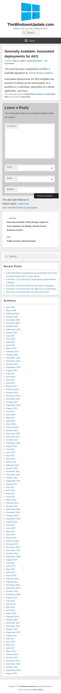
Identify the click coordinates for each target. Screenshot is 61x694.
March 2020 (11, 538)
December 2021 (13, 471)
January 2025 (12, 355)
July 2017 (10, 638)
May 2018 (10, 607)
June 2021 (10, 490)
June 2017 (10, 642)
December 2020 (13, 509)
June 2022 (10, 452)
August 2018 (11, 598)
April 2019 (10, 572)
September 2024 (13, 367)
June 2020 (10, 528)
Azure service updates (41, 73)
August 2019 (11, 560)
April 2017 (10, 648)
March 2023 (11, 424)
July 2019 (10, 563)
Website (10, 189)
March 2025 (11, 348)
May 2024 (10, 380)
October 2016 (12, 667)
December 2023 (13, 396)
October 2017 (12, 629)
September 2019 (13, 556)
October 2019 (12, 553)
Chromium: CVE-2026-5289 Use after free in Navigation (30, 286)
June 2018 (10, 604)
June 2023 (10, 414)
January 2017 (12, 657)
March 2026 (11, 310)
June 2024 (10, 377)
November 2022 (13, 437)
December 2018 (13, 585)
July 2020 (10, 525)
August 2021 (11, 484)
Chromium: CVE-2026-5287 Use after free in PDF (27, 292)
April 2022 (10, 459)
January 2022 (12, 468)
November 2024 (13, 361)
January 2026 (12, 317)
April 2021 (10, 497)
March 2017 (11, 651)
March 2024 (11, 386)
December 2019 (13, 547)
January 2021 (12, 506)
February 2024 (12, 389)
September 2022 (13, 443)
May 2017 (10, 645)
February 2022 (12, 465)
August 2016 (11, 673)
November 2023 (13, 399)
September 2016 (13, 670)
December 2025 (13, 320)
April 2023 (10, 421)
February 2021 (12, 503)
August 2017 (11, 635)
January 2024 (12, 392)
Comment (12, 126)
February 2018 (12, 616)
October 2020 (12, 515)
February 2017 (12, 654)
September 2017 (13, 632)
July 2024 (10, 373)
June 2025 (10, 339)
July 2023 (10, 411)
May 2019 (10, 569)
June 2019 (10, 566)
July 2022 (10, 449)
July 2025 (10, 336)
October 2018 (12, 591)
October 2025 (12, 326)
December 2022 (13, 433)
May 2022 (10, 455)
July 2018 (10, 601)
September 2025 (13, 329)
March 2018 (11, 613)
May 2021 (10, 493)
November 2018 (13, 588)
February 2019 (12, 579)
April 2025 (10, 345)
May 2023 (10, 418)
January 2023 (12, 430)
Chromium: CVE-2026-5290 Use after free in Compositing (31, 289)
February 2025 (12, 351)
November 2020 (13, 512)
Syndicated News (34, 61)
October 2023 (12, 402)
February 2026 (12, 313)
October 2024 (12, 364)
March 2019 (11, 575)
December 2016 (13, 661)
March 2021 (11, 500)
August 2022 (11, 446)
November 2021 (13, 474)
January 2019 (12, 582)
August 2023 (11, 408)
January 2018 (12, 620)
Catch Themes (38, 690)
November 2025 (13, 323)
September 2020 (13, 519)
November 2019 (13, 550)
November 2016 (13, 664)
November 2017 (13, 626)
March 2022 (11, 462)
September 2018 (13, 594)
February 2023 (12, 427)
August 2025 (11, 332)
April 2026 (10, 307)
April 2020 (10, 534)
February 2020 (12, 541)
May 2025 (10, 342)
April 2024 (10, 383)
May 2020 (10, 531)
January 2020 (12, 544)
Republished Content (34, 94)
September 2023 (13, 405)
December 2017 (13, 623)
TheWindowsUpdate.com (30, 24)
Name (9, 167)
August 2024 (11, 370)
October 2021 (12, 478)
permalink (26, 97)
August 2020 (11, 522)
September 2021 (13, 481)
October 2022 (12, 440)
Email (9, 178)
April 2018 (10, 610)
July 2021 (10, 487)
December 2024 (13, 358)
